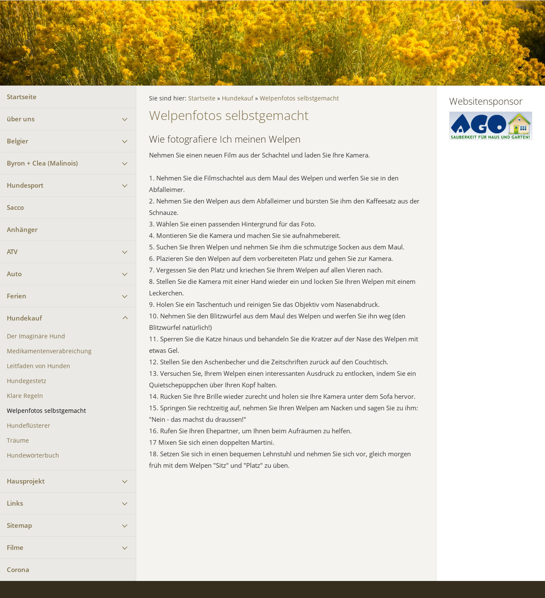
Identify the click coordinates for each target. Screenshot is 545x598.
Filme (15, 547)
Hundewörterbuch (33, 455)
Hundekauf (24, 318)
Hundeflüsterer (28, 425)
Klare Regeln (25, 396)
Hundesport (25, 185)
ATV (12, 251)
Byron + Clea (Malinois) (42, 163)
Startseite (22, 96)
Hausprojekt (26, 481)
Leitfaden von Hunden (38, 366)
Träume (18, 440)
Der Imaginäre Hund (36, 336)
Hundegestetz (26, 381)
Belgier (17, 141)
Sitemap (19, 525)
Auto (14, 273)
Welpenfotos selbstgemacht (46, 411)
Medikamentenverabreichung (49, 351)
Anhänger (22, 229)
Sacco (15, 207)
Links (15, 503)
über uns (20, 118)
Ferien (16, 296)
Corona (18, 569)
